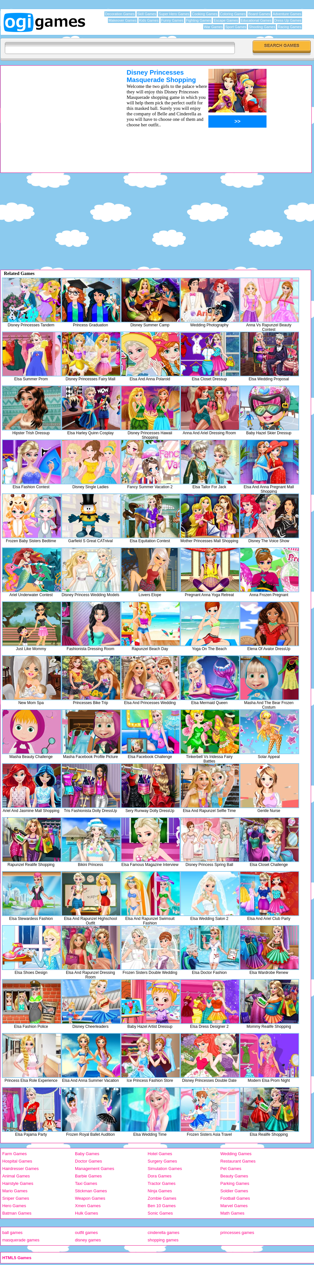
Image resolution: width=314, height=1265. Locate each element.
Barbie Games (88, 1176)
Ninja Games (160, 1190)
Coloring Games (233, 14)
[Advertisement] (55, 114)
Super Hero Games (174, 14)
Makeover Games (123, 20)
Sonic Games (160, 1213)
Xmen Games (87, 1205)
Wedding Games (236, 1153)
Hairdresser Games (20, 1168)
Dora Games (160, 1176)
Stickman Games (91, 1190)
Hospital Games (17, 1161)
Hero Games (14, 1205)
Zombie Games (162, 1198)
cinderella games (163, 1232)
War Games (213, 27)
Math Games (232, 1213)
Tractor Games (161, 1183)
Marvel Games (234, 1205)
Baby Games (87, 1153)
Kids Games (149, 20)
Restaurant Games (238, 1161)
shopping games (163, 1240)
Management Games (94, 1168)
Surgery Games (162, 1161)
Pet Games (230, 1168)
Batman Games (16, 1213)
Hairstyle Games (17, 1183)
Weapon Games (90, 1198)
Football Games (235, 1198)
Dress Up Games (287, 20)
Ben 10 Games (162, 1205)
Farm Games (14, 1153)
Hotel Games (160, 1153)
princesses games (237, 1232)
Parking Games (234, 1183)
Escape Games (226, 20)
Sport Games (235, 27)
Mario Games (14, 1190)
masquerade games (20, 1240)
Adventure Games (287, 14)
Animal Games (16, 1176)
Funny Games (172, 20)
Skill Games (146, 14)
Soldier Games (234, 1190)
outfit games (86, 1232)
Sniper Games (15, 1198)
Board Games (259, 14)
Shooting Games (262, 27)
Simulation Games (165, 1168)
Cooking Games (204, 14)
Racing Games (289, 27)
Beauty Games (234, 1176)
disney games (88, 1240)
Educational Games (256, 20)
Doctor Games (88, 1161)
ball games (12, 1232)
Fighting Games (198, 20)
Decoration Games (120, 14)
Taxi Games (86, 1183)
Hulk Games (86, 1213)
